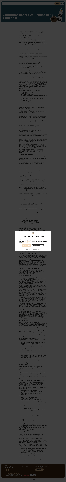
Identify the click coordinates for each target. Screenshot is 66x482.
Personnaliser (28, 249)
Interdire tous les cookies (38, 245)
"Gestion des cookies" (27, 241)
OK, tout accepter (26, 245)
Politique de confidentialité (36, 249)
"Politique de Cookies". (25, 242)
